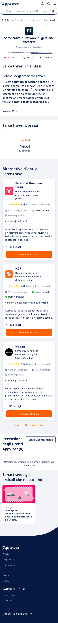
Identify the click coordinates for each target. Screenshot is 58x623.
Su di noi (6, 575)
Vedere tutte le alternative (29, 425)
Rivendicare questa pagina (41, 52)
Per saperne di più (29, 254)
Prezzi (28, 57)
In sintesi (10, 57)
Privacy (5, 553)
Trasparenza (8, 559)
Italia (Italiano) (22, 614)
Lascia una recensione (40, 439)
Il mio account (8, 595)
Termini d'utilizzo (10, 564)
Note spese (35, 20)
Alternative (47, 57)
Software (6, 580)
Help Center (7, 600)
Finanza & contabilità (16, 20)
